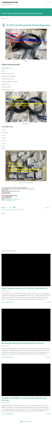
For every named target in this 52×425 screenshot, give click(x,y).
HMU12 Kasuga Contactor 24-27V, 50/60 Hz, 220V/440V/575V (25, 288)
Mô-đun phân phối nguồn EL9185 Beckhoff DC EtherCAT (23, 343)
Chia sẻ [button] (47, 207)
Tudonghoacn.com (10, 2)
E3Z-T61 (10, 68)
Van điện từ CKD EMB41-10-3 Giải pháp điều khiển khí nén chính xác (24, 399)
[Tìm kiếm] (46, 2)
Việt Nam (20, 209)
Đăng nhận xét (10, 302)
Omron (5, 70)
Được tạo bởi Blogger (26, 421)
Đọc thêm (48, 302)
